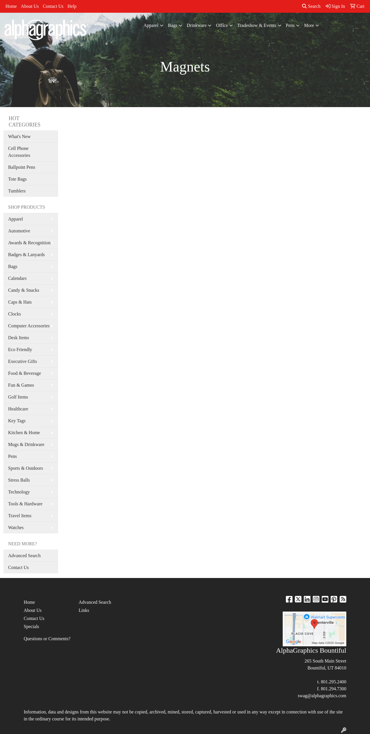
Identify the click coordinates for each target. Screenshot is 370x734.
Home (11, 6)
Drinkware (196, 25)
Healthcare (18, 408)
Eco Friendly (20, 349)
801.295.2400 (333, 681)
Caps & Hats (20, 302)
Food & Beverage (24, 373)
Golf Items (18, 396)
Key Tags (16, 420)
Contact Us (53, 6)
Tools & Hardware (25, 503)
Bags (172, 25)
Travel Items (20, 515)
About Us (30, 6)
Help (71, 6)
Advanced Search (24, 555)
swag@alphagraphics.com (322, 695)
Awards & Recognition (29, 242)
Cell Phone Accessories (19, 152)
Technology (19, 491)
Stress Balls (19, 480)
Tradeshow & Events (256, 25)
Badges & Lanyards (26, 254)
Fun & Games (21, 385)
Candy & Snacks (23, 290)
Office (222, 25)
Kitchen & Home (24, 432)
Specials (31, 626)
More (309, 25)
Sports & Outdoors (25, 468)
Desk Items (18, 337)
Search (311, 6)
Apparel (151, 25)
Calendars (17, 278)
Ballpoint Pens (21, 167)
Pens (290, 25)
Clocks (14, 313)
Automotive (19, 230)
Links (84, 610)
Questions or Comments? (47, 638)
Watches (16, 527)
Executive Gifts (22, 361)
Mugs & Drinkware (26, 444)
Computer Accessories (29, 325)
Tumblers (17, 190)
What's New (19, 136)
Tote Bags (17, 179)
